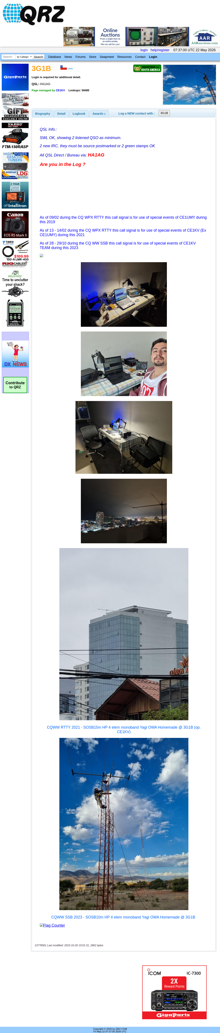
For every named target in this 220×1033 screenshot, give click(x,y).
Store (92, 57)
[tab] (43, 113)
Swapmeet (107, 57)
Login (153, 57)
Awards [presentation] (99, 113)
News (68, 57)
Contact (140, 57)
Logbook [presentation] (79, 113)
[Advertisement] (85, 988)
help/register (160, 50)
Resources (124, 57)
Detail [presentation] (61, 113)
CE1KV (60, 90)
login (144, 50)
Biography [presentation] (42, 113)
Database (54, 57)
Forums (80, 57)
